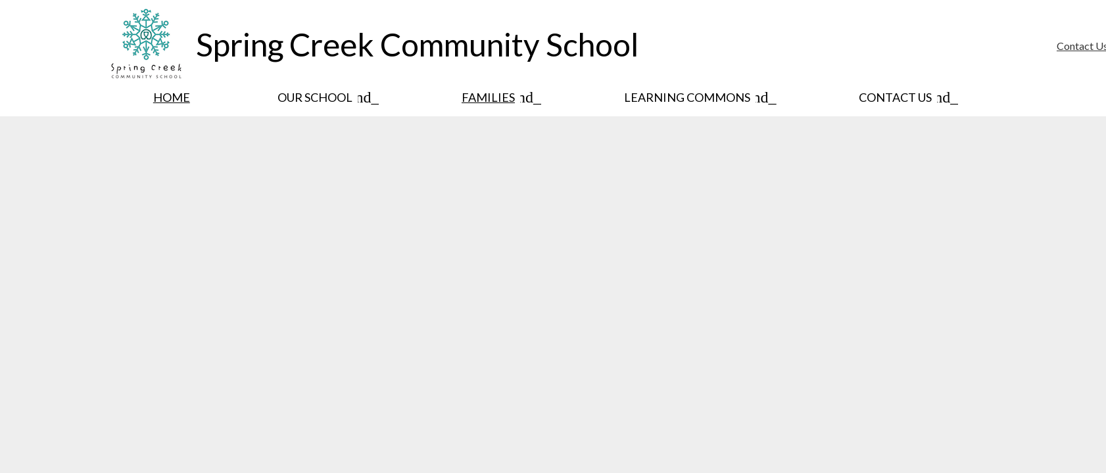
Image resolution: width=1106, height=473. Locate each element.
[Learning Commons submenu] (698, 97)
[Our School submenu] (325, 97)
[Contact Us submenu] (906, 97)
